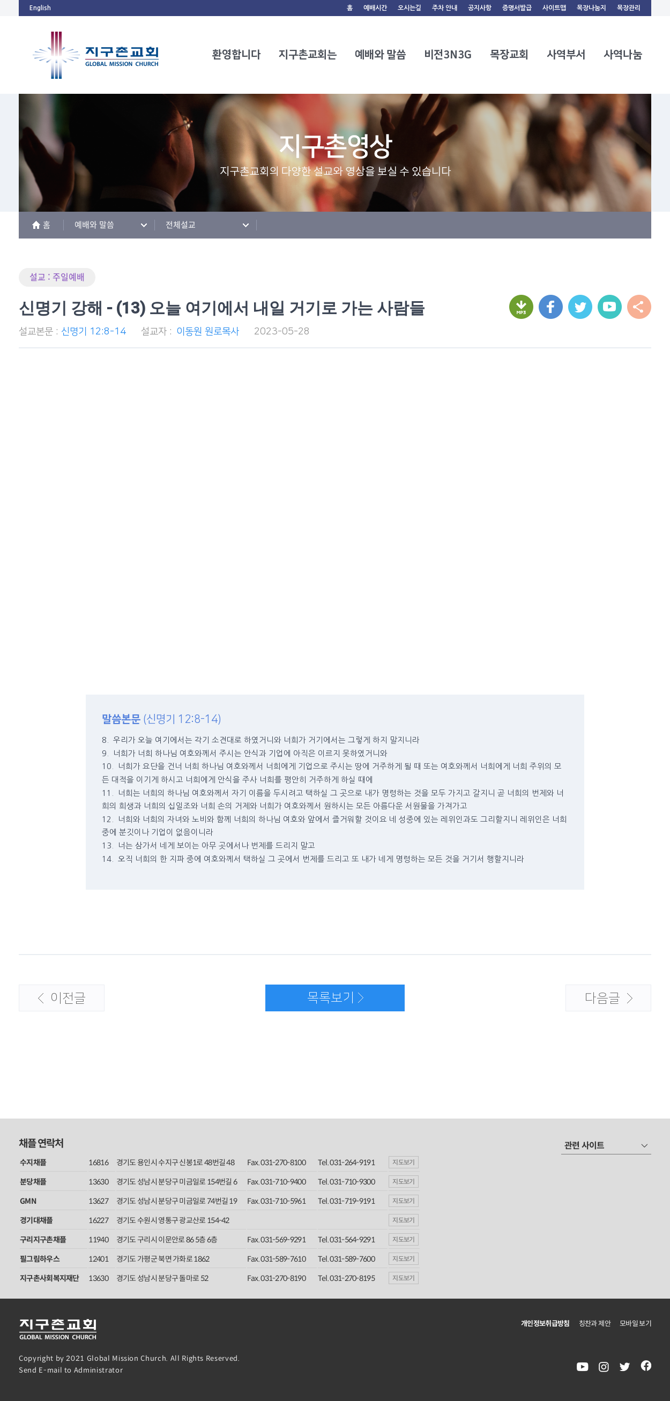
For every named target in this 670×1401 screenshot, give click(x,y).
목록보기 (314, 1001)
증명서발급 (517, 8)
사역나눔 (623, 55)
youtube (583, 1367)
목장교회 (509, 55)
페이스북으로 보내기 (551, 307)
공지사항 (480, 8)
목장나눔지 (591, 8)
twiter (624, 1367)
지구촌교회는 (308, 55)
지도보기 (403, 1162)
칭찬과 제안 (595, 1323)
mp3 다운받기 (521, 307)
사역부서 (566, 55)
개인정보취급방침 (545, 1323)
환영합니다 (236, 55)
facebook (646, 1366)
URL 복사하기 (610, 307)
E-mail (50, 1370)
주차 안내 (444, 8)
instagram (604, 1367)
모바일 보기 (635, 1323)
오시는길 (409, 8)
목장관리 (629, 8)
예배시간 (375, 8)
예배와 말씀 (380, 55)
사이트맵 (554, 8)
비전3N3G (448, 55)
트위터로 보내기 (580, 307)
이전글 (52, 1002)
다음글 (599, 1002)
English (40, 8)
